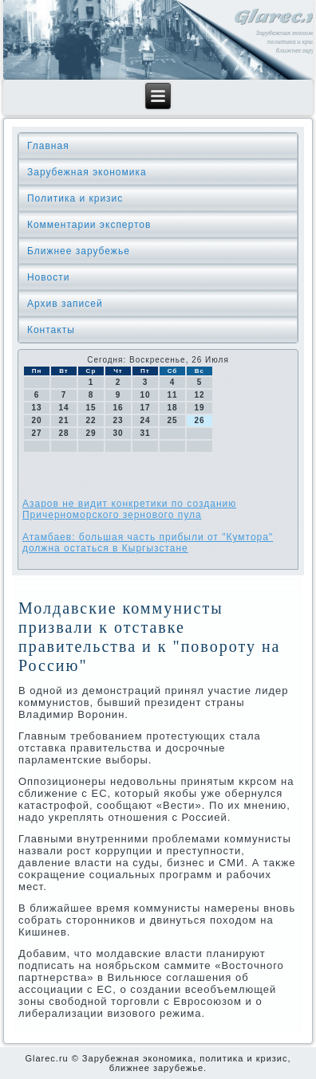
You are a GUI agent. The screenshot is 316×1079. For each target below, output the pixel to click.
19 (199, 407)
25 (172, 420)
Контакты (51, 329)
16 (118, 407)
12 (199, 394)
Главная (48, 145)
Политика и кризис (75, 198)
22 (90, 420)
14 (63, 407)
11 (172, 394)
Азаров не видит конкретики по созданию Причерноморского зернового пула (129, 509)
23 (118, 420)
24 (145, 420)
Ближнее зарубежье (78, 251)
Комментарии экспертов (89, 224)
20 (36, 420)
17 (145, 407)
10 (145, 394)
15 (90, 407)
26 (199, 420)
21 (63, 420)
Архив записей (65, 303)
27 (36, 433)
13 (36, 407)
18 (172, 407)
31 (145, 433)
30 (118, 433)
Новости (48, 277)
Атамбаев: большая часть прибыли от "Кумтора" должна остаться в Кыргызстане (147, 543)
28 (63, 433)
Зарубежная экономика (87, 172)
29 (90, 433)
